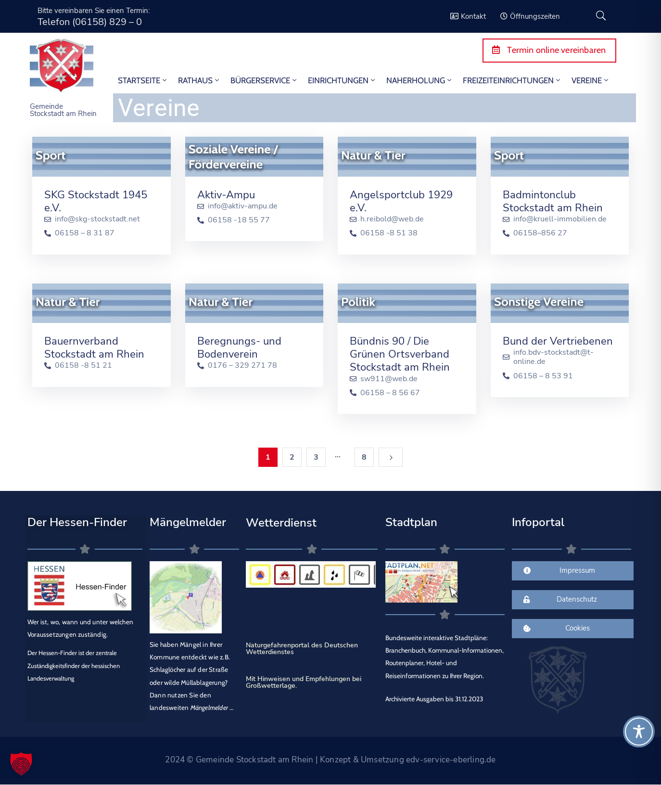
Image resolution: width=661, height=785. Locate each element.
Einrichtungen (342, 80)
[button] (21, 764)
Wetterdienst (281, 522)
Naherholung (419, 80)
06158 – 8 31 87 (84, 233)
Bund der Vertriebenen (558, 341)
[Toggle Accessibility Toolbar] (639, 731)
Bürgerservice (264, 80)
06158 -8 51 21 (83, 365)
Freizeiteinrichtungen (512, 80)
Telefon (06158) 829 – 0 (90, 21)
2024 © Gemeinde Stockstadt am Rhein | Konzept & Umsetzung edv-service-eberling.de (330, 759)
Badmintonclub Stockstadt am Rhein (553, 201)
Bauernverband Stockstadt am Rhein (94, 347)
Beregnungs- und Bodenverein (239, 347)
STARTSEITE (143, 80)
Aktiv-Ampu (226, 195)
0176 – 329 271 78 (242, 365)
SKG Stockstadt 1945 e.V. (95, 201)
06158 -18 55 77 (239, 220)
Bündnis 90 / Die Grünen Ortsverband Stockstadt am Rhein (400, 354)
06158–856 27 (540, 233)
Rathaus (199, 80)
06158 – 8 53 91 (543, 376)
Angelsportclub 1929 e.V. (401, 201)
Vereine (591, 80)
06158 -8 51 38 (389, 233)
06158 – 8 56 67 (390, 393)
